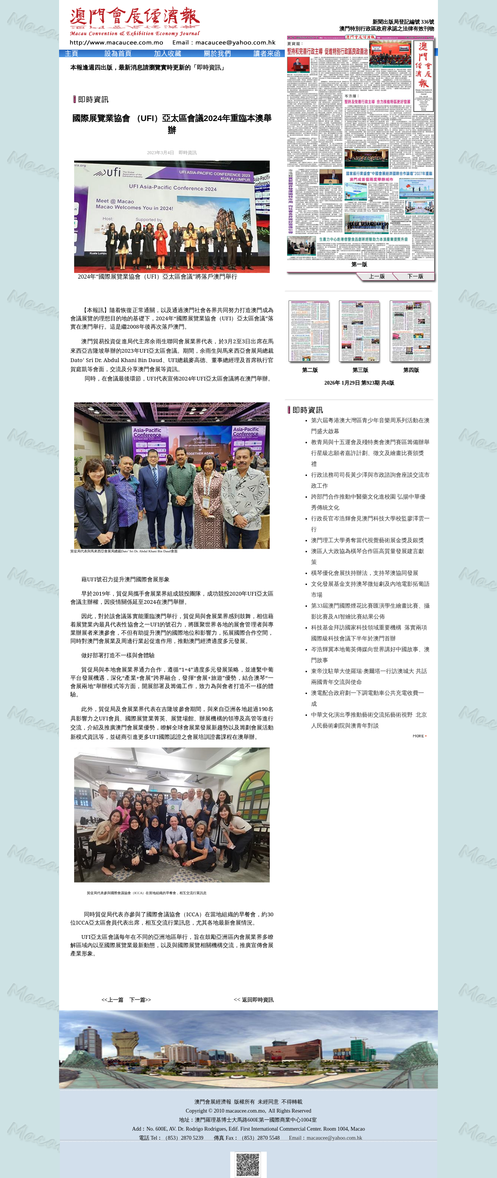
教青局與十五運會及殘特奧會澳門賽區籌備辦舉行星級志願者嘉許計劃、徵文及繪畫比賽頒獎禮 (370, 453)
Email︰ (298, 1138)
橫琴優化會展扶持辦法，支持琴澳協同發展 (366, 573)
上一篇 (115, 1000)
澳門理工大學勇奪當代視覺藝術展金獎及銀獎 (369, 540)
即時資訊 (209, 67)
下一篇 (137, 1000)
